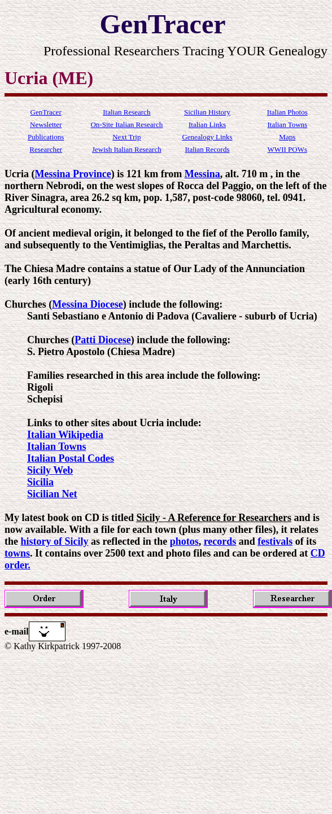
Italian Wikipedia (65, 434)
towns (17, 553)
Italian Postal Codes (70, 458)
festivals (274, 541)
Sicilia (40, 482)
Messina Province (72, 174)
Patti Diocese (102, 339)
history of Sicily (55, 541)
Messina (202, 174)
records (220, 541)
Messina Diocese (87, 304)
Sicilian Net (52, 494)
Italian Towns (56, 446)
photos (184, 541)
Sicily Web (50, 470)
